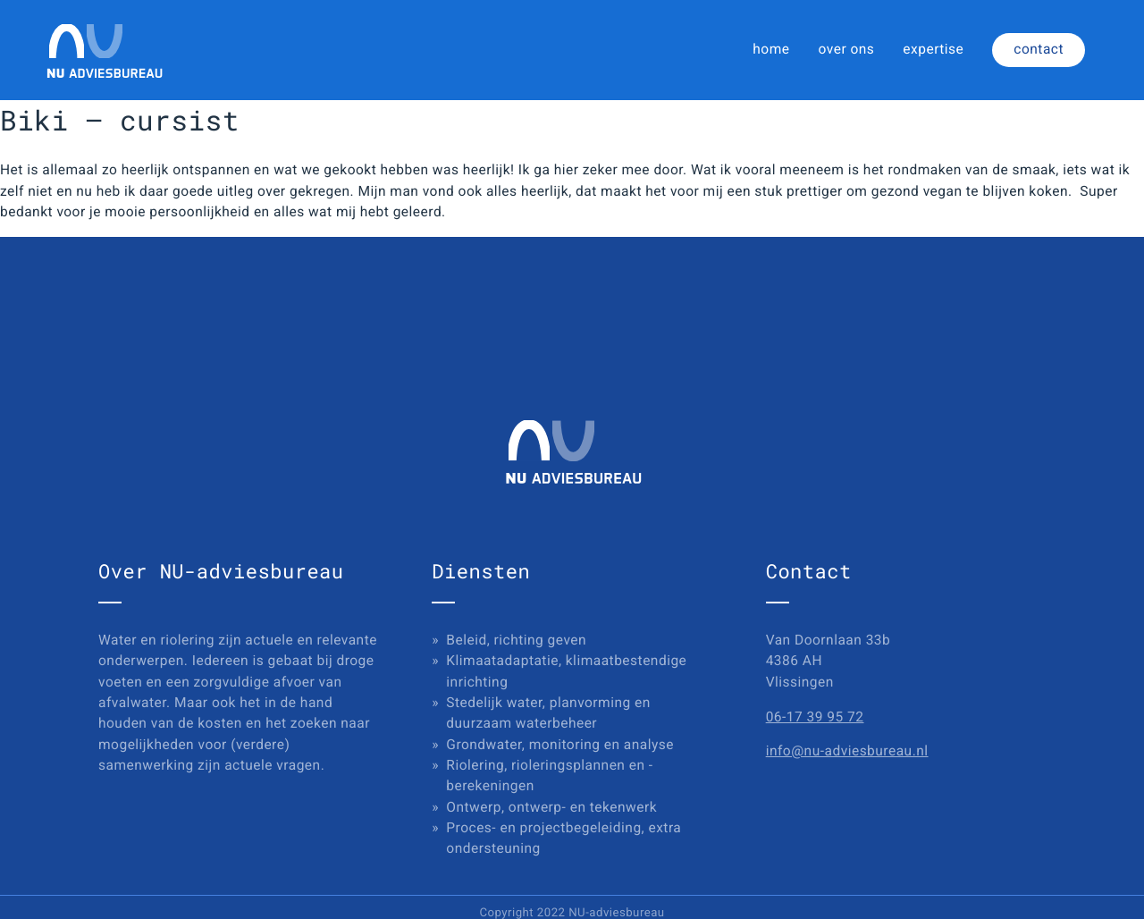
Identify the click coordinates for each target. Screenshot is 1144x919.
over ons (847, 49)
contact (1039, 49)
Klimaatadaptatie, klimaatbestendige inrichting (566, 671)
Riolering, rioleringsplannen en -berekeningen (549, 775)
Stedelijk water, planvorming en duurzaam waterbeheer (548, 713)
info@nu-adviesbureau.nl (847, 751)
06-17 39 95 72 (815, 717)
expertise (933, 49)
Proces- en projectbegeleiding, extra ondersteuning (563, 838)
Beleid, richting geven (516, 640)
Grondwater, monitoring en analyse (560, 745)
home (771, 49)
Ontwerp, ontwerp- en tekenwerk (551, 807)
